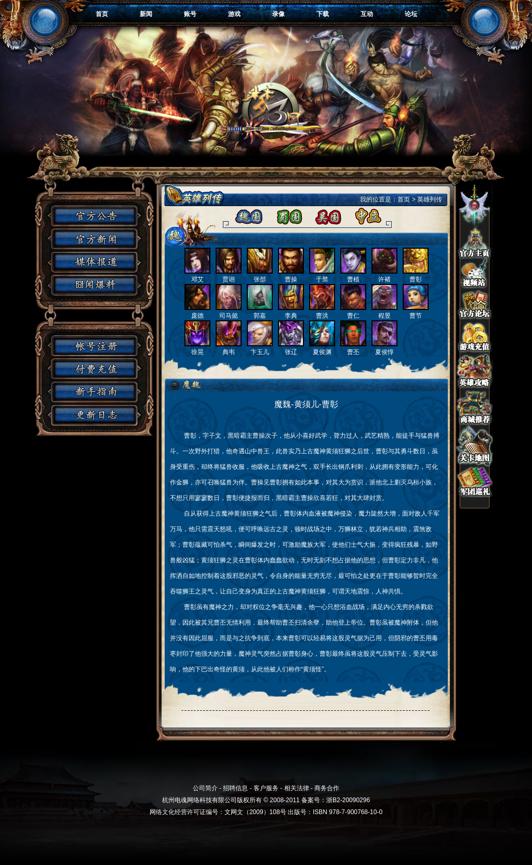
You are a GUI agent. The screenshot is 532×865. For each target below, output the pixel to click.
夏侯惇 (384, 348)
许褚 (384, 275)
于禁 (322, 275)
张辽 (291, 348)
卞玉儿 (260, 348)
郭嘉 (260, 311)
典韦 (229, 348)
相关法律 (296, 788)
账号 (190, 14)
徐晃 (197, 348)
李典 (291, 311)
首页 (102, 14)
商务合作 (326, 788)
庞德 (197, 311)
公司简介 (205, 788)
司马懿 (229, 311)
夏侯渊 (322, 348)
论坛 (411, 14)
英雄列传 (429, 199)
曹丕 (353, 348)
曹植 (353, 275)
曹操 (291, 275)
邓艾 (197, 275)
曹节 (416, 311)
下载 (322, 14)
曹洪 (322, 311)
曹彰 (416, 275)
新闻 (146, 14)
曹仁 (353, 311)
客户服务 (266, 788)
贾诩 (229, 275)
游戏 (234, 14)
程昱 (384, 311)
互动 (367, 14)
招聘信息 (235, 788)
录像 (278, 14)
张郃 (260, 275)
